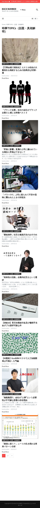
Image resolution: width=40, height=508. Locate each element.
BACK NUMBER (9, 8)
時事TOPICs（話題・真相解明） (12, 64)
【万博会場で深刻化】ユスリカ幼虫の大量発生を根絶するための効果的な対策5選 (19, 70)
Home (3, 24)
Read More (5, 78)
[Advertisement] (20, 480)
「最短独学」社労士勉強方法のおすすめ (19, 234)
